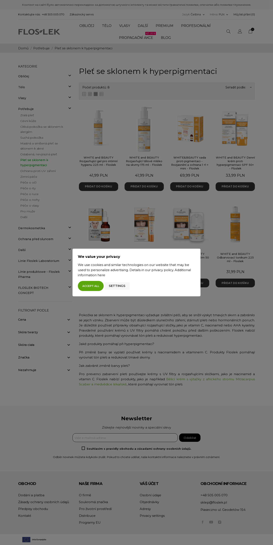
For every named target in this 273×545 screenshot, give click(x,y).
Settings (117, 286)
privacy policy (162, 270)
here (101, 275)
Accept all (90, 286)
